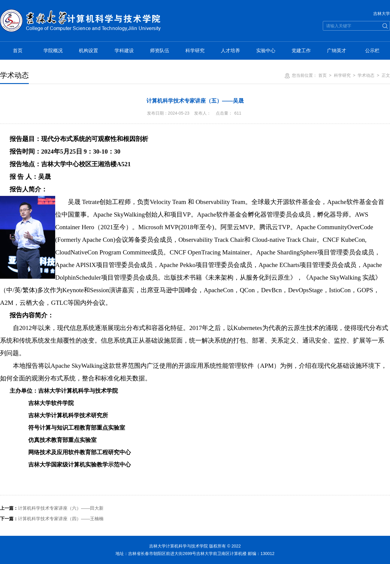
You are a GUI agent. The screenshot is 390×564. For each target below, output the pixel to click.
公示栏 (372, 50)
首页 (17, 50)
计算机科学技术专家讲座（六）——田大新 (52, 508)
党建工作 (301, 50)
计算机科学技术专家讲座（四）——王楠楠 (52, 518)
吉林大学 (381, 13)
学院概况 (53, 50)
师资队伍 (159, 50)
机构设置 (88, 50)
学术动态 (366, 75)
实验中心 (265, 50)
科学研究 (195, 50)
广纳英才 (336, 50)
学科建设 (124, 50)
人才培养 (230, 50)
